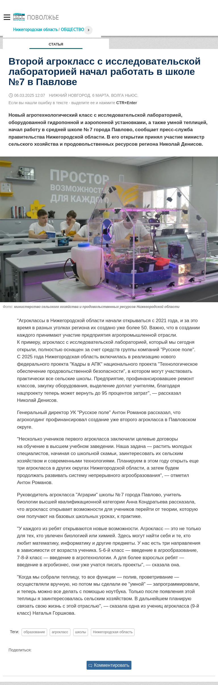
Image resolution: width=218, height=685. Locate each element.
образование (34, 632)
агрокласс (60, 632)
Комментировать (109, 665)
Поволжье (43, 17)
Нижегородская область (35, 29)
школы (80, 632)
